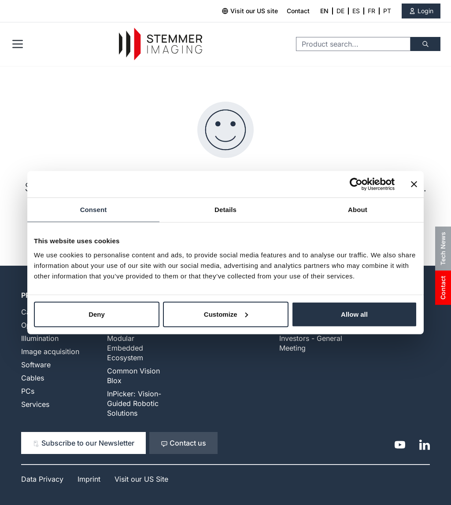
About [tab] (357, 209)
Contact (298, 11)
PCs (27, 391)
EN (324, 11)
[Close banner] (414, 184)
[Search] (425, 44)
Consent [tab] (93, 209)
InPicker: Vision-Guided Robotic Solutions (134, 403)
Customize (226, 314)
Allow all (354, 314)
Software (36, 364)
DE (340, 11)
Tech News (443, 248)
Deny (97, 314)
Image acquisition (50, 351)
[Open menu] (18, 44)
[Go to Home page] (160, 44)
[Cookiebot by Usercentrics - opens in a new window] (356, 184)
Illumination (40, 338)
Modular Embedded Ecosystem (125, 348)
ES (356, 11)
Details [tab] (225, 209)
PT (387, 11)
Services (35, 404)
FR (371, 11)
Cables (32, 377)
